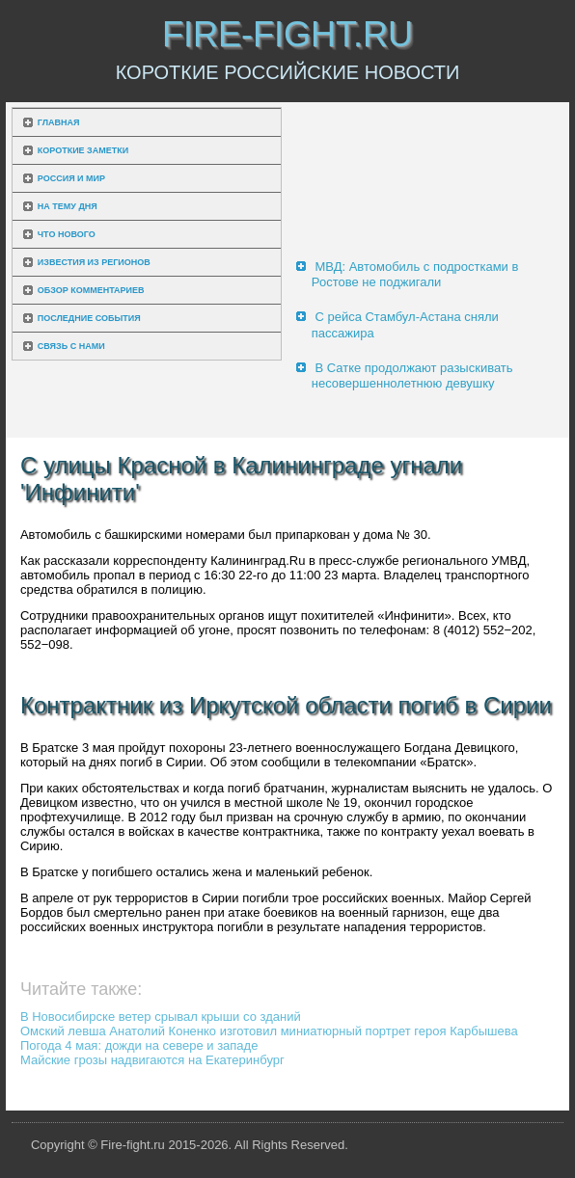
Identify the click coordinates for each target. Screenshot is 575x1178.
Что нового (67, 234)
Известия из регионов (94, 262)
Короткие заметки (83, 150)
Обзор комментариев (91, 290)
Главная (59, 122)
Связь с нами (71, 346)
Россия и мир (71, 178)
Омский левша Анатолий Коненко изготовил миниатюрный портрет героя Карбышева (269, 1031)
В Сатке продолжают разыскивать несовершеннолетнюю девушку (412, 375)
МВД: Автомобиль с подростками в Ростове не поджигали (415, 274)
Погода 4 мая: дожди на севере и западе (139, 1045)
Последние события (89, 318)
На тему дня (67, 206)
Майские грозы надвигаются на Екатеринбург (152, 1060)
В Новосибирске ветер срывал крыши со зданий (160, 1016)
